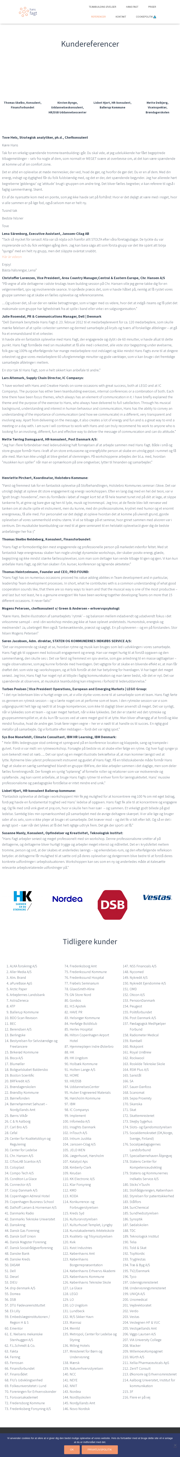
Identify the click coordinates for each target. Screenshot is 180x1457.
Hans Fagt (132, 7)
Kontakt (121, 16)
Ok (72, 1449)
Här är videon (12, 256)
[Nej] (175, 1445)
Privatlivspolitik (100, 1449)
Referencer (98, 16)
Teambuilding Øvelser (102, 7)
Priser (152, 7)
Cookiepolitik (146, 16)
